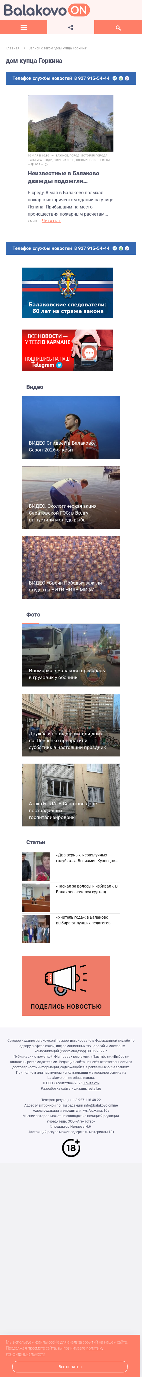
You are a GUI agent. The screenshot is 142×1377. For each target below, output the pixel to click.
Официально (64, 160)
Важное (62, 155)
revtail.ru (94, 1089)
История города (94, 155)
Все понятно (70, 1366)
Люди (48, 160)
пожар (81, 160)
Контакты (91, 1083)
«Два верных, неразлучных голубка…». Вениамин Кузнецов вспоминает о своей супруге (85, 860)
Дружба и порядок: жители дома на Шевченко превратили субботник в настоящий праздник (67, 740)
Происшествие (99, 160)
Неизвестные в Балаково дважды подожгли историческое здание (63, 177)
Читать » (51, 220)
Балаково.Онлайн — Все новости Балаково (47, 10)
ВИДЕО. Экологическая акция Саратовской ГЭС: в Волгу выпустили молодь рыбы (63, 513)
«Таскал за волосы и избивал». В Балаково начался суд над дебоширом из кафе (87, 892)
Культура (35, 160)
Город (74, 155)
